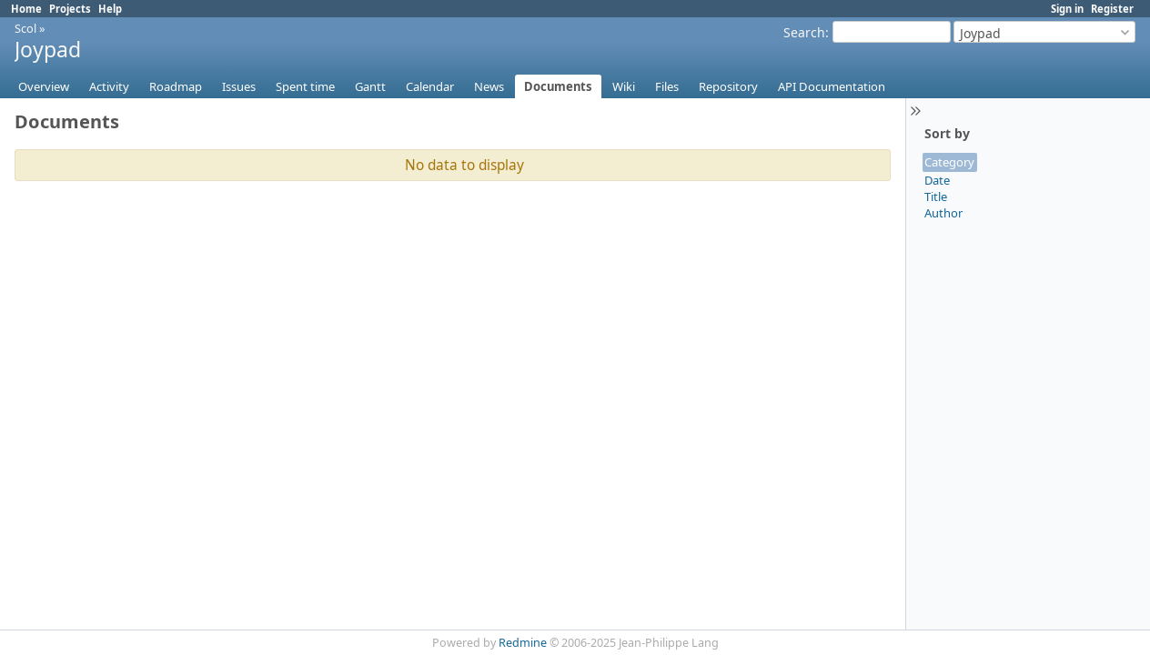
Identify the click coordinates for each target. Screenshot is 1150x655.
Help (110, 8)
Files (667, 86)
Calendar (430, 86)
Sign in (1067, 8)
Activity (109, 86)
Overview (43, 86)
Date (937, 180)
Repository (728, 86)
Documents (558, 86)
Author (943, 213)
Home (26, 8)
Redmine (523, 642)
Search (804, 32)
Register (1112, 8)
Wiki (623, 86)
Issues (239, 86)
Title (935, 196)
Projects (70, 8)
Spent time (305, 86)
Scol (25, 28)
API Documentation (831, 86)
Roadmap (175, 86)
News (489, 86)
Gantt (370, 86)
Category (949, 162)
